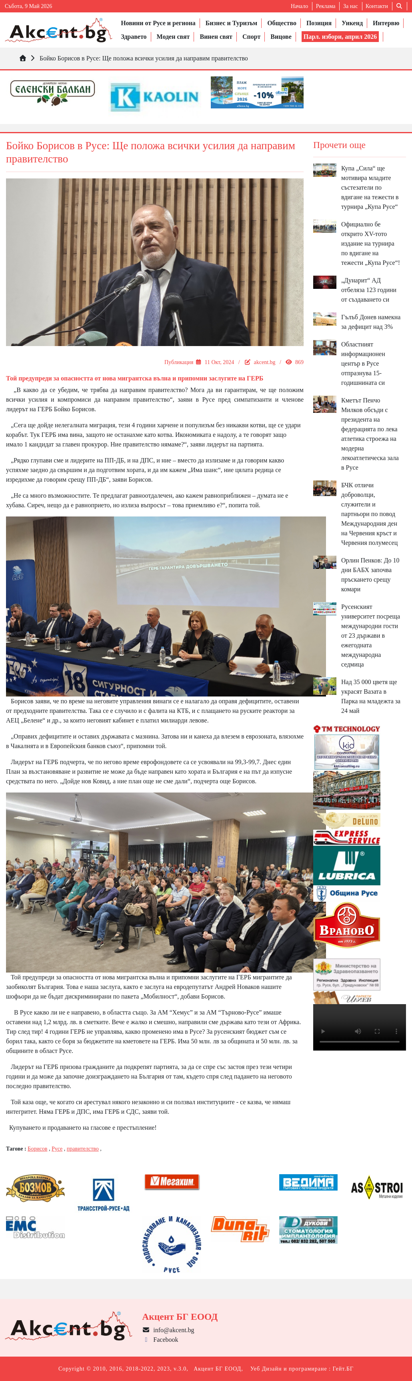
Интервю (386, 23)
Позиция (319, 23)
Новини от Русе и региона (158, 23)
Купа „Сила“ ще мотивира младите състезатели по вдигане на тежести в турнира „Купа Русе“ (370, 187)
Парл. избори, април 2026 (340, 36)
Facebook (160, 1339)
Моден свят (173, 36)
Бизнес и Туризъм (231, 23)
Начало (299, 6)
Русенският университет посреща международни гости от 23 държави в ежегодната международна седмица (370, 635)
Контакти (377, 6)
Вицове (280, 36)
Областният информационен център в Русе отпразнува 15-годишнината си (363, 363)
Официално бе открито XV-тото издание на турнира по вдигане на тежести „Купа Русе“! (370, 243)
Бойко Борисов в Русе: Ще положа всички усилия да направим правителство (144, 58)
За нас (350, 6)
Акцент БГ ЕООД (217, 1369)
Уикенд (352, 23)
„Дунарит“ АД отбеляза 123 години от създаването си (368, 290)
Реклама (326, 6)
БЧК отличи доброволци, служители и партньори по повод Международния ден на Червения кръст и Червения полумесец (369, 514)
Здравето (133, 36)
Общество (281, 23)
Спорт (251, 36)
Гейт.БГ (343, 1369)
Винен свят (216, 36)
